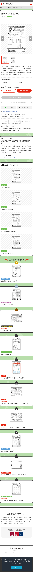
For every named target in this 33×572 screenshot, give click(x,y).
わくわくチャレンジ (6, 352)
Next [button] (30, 38)
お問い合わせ (17, 555)
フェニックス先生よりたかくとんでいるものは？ (13, 475)
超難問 (26, 121)
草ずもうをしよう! (6, 354)
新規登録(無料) (24, 91)
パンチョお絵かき (6, 472)
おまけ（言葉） (5, 278)
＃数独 (8, 126)
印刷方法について (25, 107)
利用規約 (7, 553)
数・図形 (9, 7)
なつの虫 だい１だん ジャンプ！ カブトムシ (13, 427)
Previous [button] (2, 38)
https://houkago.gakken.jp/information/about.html (14, 157)
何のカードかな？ (6, 187)
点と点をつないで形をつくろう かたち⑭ (12, 500)
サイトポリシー (13, 553)
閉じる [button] (16, 568)
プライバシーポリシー (23, 553)
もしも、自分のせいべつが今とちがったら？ (12, 378)
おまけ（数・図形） (6, 496)
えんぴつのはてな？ (6, 330)
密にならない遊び (6, 302)
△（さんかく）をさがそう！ (8, 253)
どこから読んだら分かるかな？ (9, 231)
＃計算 (12, 126)
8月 (9, 123)
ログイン (8, 91)
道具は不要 (17, 123)
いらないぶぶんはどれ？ (7, 209)
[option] (16, 39)
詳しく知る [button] (18, 564)
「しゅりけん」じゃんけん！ (7, 305)
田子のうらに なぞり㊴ (7, 451)
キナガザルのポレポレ (7, 326)
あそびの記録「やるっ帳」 (10, 111)
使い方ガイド (10, 107)
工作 (4, 375)
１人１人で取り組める (14, 121)
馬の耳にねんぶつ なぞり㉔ (9, 281)
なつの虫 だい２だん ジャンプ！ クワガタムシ (14, 403)
